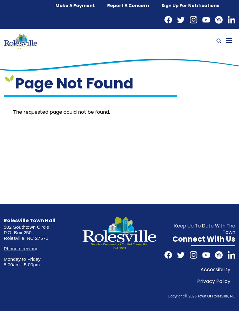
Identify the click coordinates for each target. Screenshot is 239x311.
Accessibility (215, 269)
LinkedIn (231, 20)
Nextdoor (219, 20)
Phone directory (20, 248)
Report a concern (128, 5)
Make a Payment (75, 5)
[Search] (219, 41)
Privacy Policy (213, 281)
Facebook (168, 20)
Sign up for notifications (190, 5)
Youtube (206, 20)
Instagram (193, 20)
